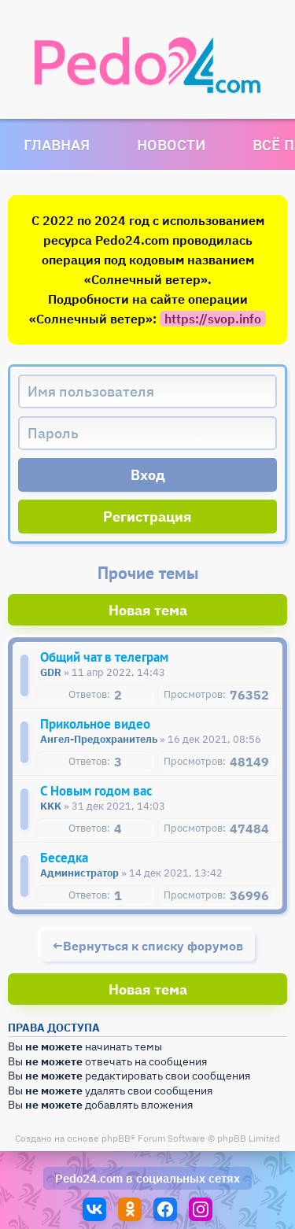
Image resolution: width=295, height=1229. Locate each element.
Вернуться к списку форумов (153, 946)
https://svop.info (212, 319)
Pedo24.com (89, 1178)
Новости (171, 144)
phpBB (116, 1138)
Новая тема (148, 610)
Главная (57, 144)
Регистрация (147, 516)
